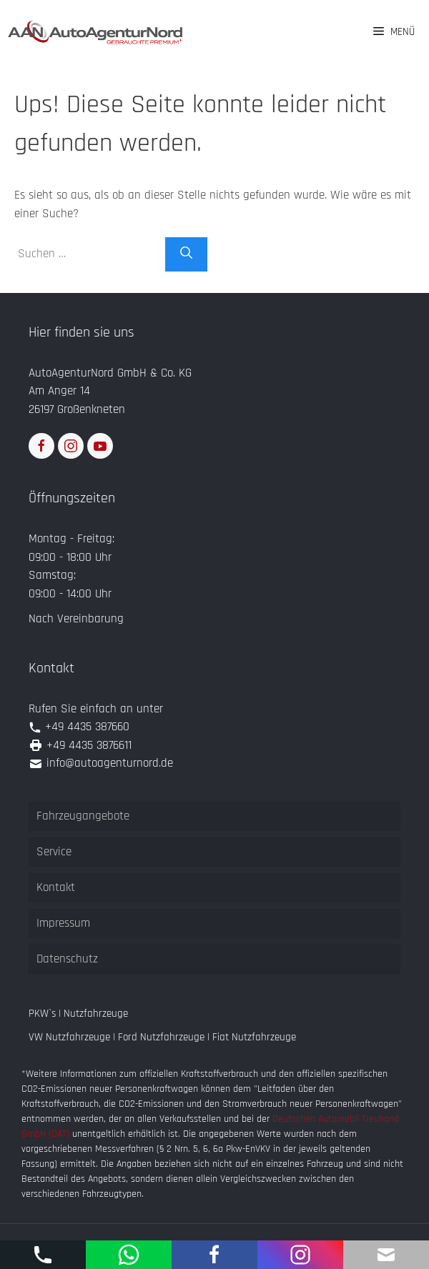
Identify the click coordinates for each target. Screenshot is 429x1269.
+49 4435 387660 (87, 727)
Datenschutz (67, 959)
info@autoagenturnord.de (109, 763)
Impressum (63, 923)
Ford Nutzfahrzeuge (161, 1037)
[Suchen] (186, 254)
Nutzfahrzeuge (96, 1013)
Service (54, 852)
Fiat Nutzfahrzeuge (254, 1037)
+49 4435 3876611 (89, 745)
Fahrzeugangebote (82, 816)
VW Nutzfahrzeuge (69, 1037)
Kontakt (55, 887)
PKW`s (42, 1013)
